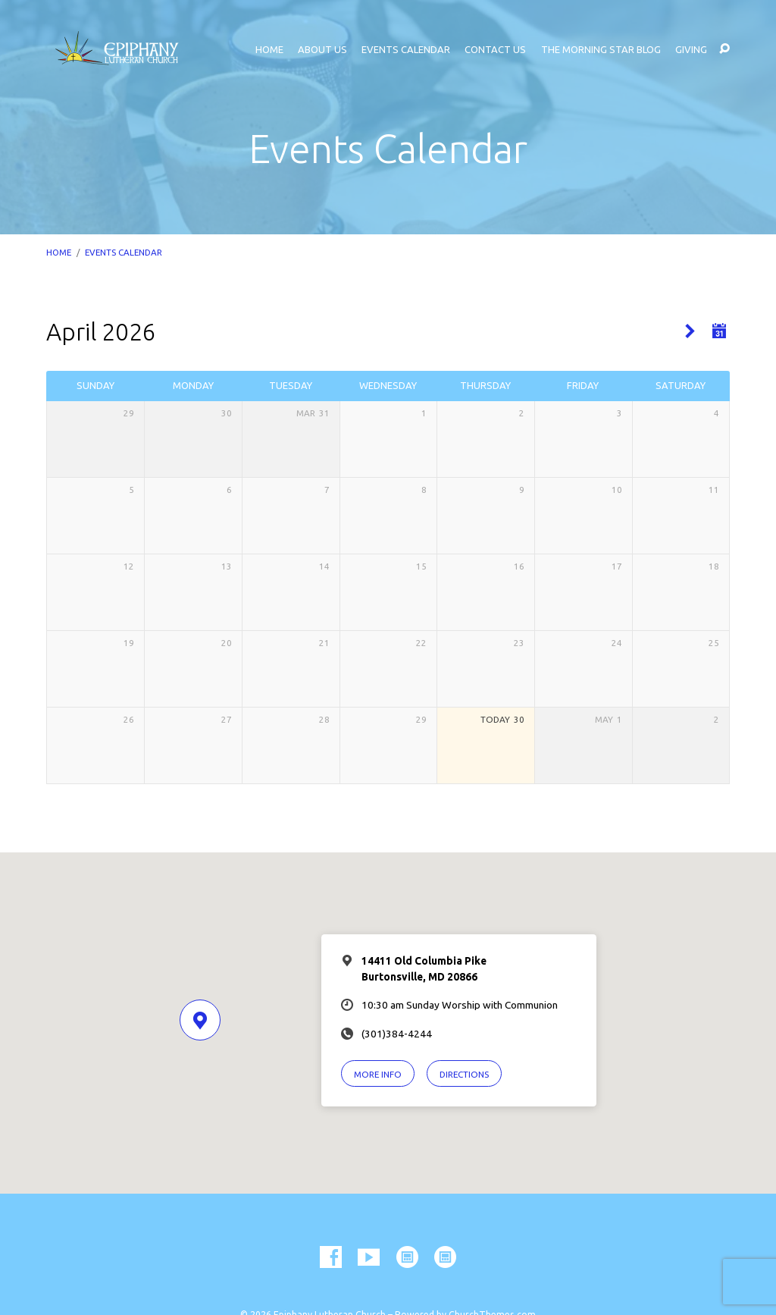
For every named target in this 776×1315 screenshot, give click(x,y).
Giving (691, 50)
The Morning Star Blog (601, 50)
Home (269, 50)
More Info (378, 1074)
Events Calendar (405, 50)
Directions (464, 1074)
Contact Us (495, 50)
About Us (322, 50)
